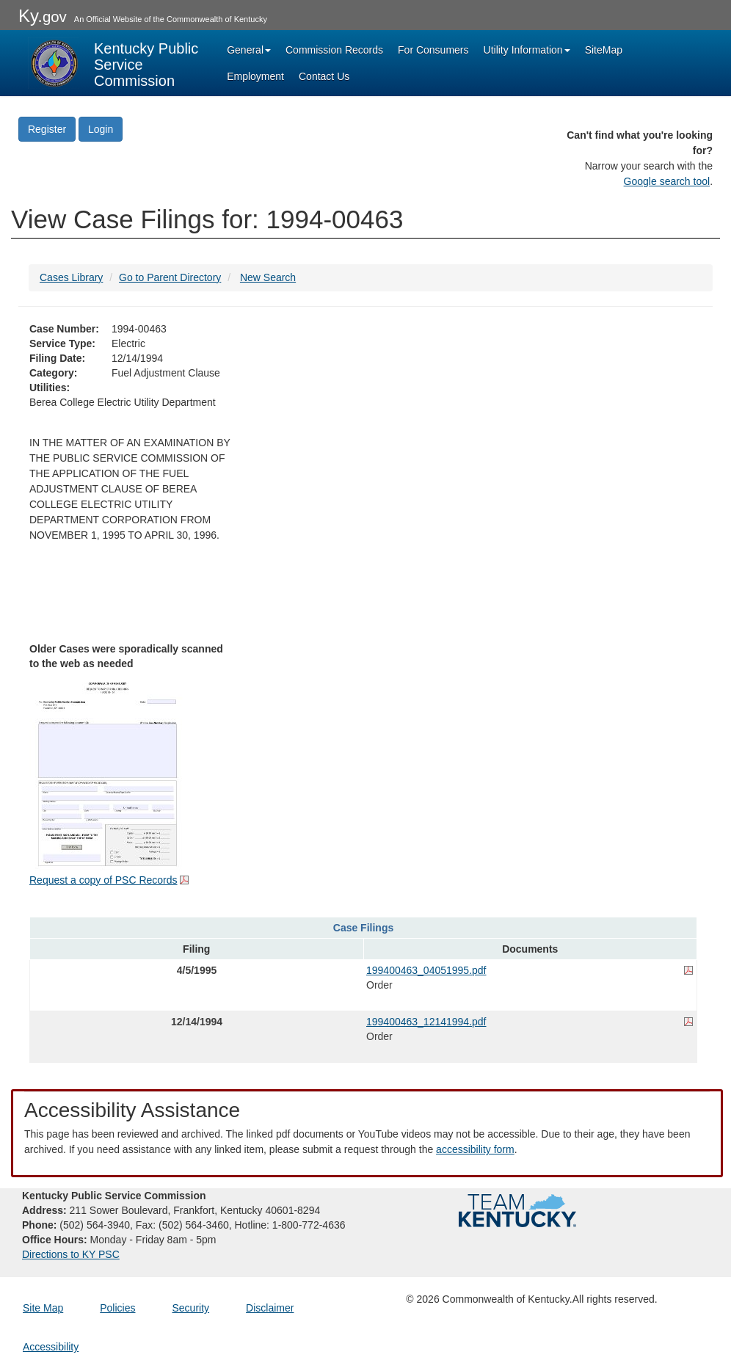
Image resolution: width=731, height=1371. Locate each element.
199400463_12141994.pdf (426, 1022)
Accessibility (51, 1347)
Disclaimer (270, 1308)
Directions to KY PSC (71, 1254)
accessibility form (475, 1149)
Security (191, 1308)
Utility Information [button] (527, 50)
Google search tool (667, 181)
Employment (255, 76)
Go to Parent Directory (170, 277)
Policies (117, 1308)
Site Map (43, 1308)
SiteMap (603, 50)
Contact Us (324, 76)
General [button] (249, 50)
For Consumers (433, 50)
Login (100, 129)
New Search (268, 277)
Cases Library (71, 277)
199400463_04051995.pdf (426, 970)
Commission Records (334, 50)
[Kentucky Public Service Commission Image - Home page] (114, 63)
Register (47, 129)
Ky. (42, 16)
